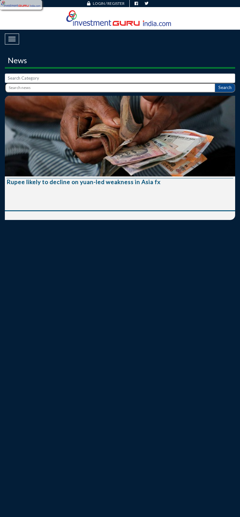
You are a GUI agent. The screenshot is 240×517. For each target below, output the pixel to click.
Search (225, 87)
